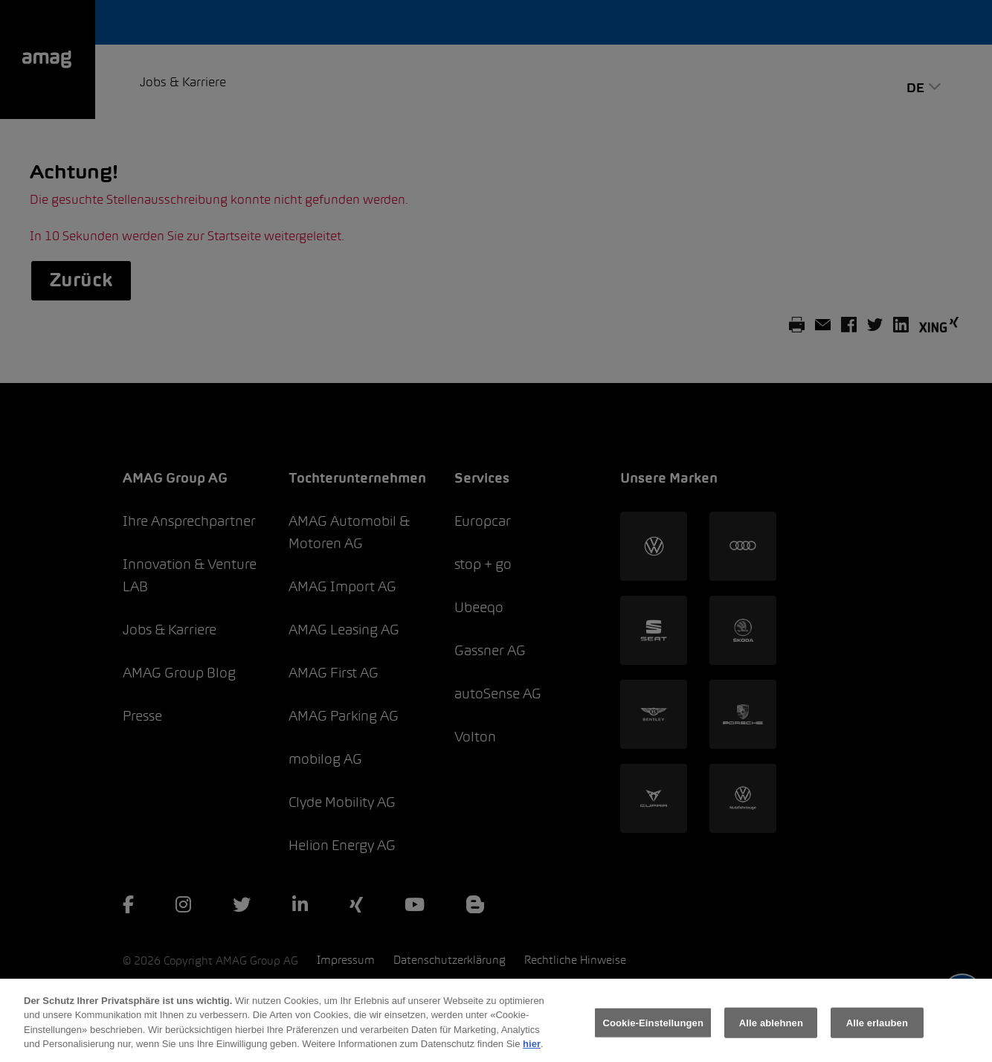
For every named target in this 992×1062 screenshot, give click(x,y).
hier (532, 1049)
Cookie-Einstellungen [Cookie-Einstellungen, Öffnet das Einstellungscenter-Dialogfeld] (652, 1028)
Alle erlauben (877, 1028)
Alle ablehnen (771, 1028)
